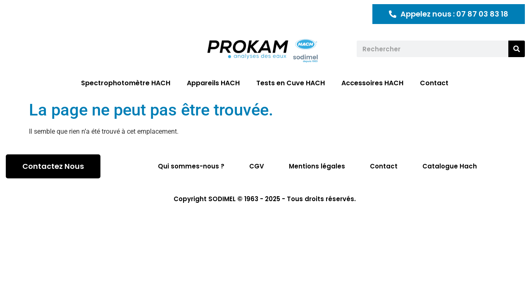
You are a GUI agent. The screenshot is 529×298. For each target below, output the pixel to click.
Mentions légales (317, 166)
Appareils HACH (213, 83)
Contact (434, 83)
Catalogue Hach (449, 166)
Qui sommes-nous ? (191, 166)
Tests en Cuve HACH (290, 83)
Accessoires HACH (372, 83)
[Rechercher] (516, 49)
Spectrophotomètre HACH (125, 83)
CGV (256, 166)
